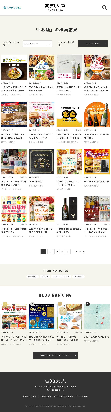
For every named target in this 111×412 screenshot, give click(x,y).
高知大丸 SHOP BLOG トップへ (58, 355)
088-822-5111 (57, 390)
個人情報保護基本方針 (63, 396)
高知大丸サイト (29, 396)
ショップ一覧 (96, 43)
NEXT (80, 251)
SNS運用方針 (45, 396)
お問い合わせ (82, 396)
